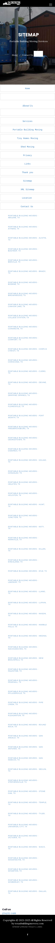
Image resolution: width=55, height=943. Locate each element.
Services (27, 121)
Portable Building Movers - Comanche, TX (23, 328)
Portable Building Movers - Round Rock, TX (27, 725)
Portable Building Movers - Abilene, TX (23, 216)
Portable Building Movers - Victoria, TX (23, 837)
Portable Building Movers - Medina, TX (27, 637)
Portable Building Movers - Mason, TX (27, 614)
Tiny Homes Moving (27, 138)
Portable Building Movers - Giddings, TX (23, 450)
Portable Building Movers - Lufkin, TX (27, 603)
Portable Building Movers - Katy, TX (26, 527)
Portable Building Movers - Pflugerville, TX (23, 692)
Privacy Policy (28, 927)
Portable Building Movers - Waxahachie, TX (23, 859)
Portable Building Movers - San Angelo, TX (25, 737)
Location (27, 198)
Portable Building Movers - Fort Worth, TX (26, 416)
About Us (27, 105)
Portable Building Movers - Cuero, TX (27, 372)
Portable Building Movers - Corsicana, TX (23, 361)
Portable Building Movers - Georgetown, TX (23, 439)
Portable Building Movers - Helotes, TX (23, 483)
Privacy (27, 155)
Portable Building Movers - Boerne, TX (23, 283)
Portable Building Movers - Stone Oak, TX (26, 792)
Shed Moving (27, 146)
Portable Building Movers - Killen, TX (27, 550)
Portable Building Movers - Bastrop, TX (23, 250)
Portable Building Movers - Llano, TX (27, 592)
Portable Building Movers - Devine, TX (27, 383)
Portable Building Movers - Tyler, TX (26, 814)
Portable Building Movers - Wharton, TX (23, 870)
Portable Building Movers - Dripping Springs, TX (23, 394)
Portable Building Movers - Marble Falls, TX (27, 626)
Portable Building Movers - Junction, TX (23, 516)
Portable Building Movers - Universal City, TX (23, 825)
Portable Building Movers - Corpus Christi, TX (27, 350)
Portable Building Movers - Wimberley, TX (23, 881)
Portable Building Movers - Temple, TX (27, 803)
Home (15, 55)
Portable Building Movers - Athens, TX (23, 228)
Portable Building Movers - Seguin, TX (27, 770)
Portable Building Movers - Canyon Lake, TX (23, 305)
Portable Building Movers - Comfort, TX (23, 339)
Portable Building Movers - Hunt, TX (26, 505)
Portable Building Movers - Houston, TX (23, 494)
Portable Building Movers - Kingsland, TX (23, 561)
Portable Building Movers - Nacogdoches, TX (23, 648)
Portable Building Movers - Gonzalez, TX (23, 472)
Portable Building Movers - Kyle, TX (27, 571)
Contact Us (27, 55)
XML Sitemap (27, 189)
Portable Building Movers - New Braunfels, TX (26, 659)
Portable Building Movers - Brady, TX (27, 272)
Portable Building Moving (27, 129)
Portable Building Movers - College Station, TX (23, 316)
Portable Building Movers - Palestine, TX (23, 670)
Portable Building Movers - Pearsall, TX (23, 681)
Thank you (27, 172)
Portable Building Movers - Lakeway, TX (23, 581)
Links (27, 163)
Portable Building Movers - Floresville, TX (23, 405)
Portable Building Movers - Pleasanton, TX (23, 714)
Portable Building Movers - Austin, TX (27, 239)
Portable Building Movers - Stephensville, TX (23, 781)
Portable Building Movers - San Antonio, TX (25, 748)
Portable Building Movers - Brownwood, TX (23, 294)
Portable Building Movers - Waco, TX (26, 848)
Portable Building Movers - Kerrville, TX (23, 539)
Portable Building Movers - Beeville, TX (23, 261)
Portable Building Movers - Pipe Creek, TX (25, 703)
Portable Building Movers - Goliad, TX (27, 461)
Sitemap (27, 180)
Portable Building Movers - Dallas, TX (27, 892)
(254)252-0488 (9, 913)
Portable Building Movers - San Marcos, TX (25, 759)
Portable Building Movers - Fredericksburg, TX (23, 428)
